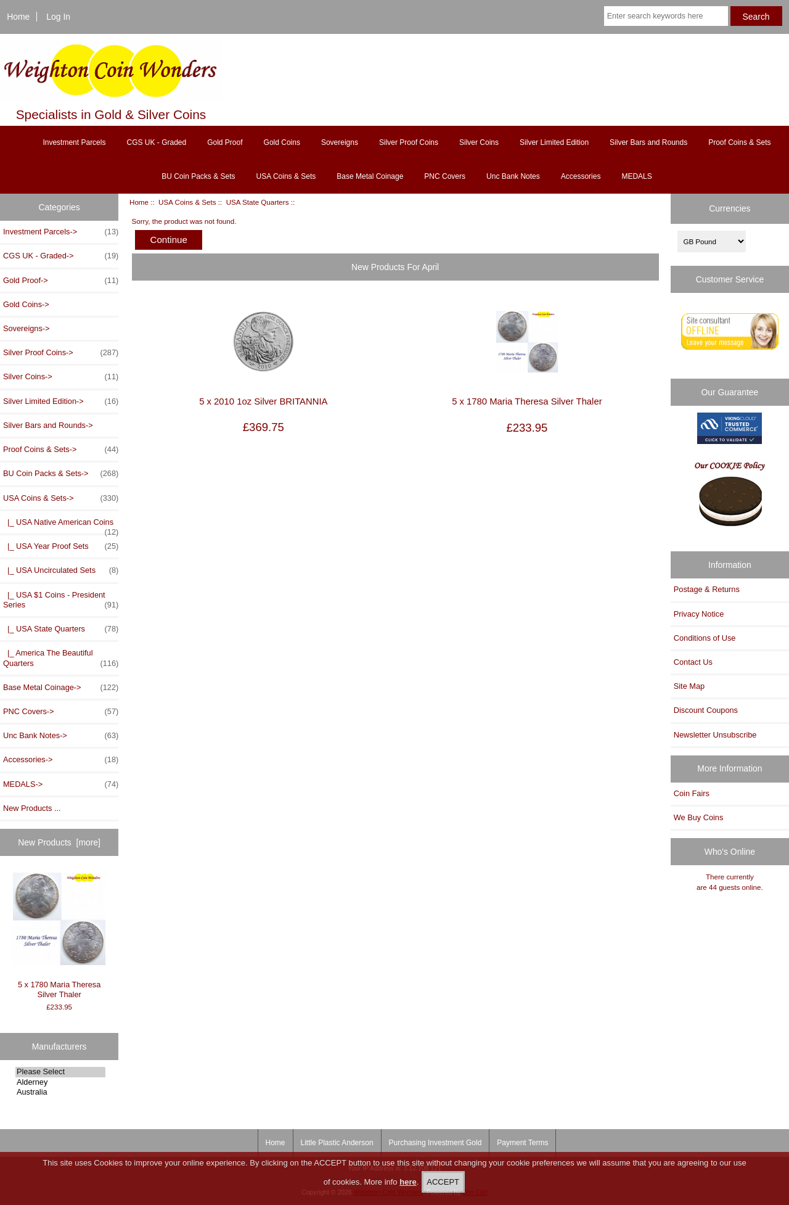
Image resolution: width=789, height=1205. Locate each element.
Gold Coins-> (26, 304)
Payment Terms (522, 1142)
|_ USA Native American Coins (60, 525)
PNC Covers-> (60, 712)
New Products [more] (59, 842)
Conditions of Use (705, 638)
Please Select (60, 1072)
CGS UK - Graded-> (60, 256)
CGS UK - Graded (156, 142)
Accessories (581, 176)
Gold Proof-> (60, 281)
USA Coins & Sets (187, 202)
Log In (58, 17)
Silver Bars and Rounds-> (48, 425)
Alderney (60, 1082)
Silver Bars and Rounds (648, 142)
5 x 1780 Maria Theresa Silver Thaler (59, 936)
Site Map (689, 686)
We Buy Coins (699, 817)
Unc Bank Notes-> (60, 736)
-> (60, 498)
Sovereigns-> (26, 328)
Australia (60, 1092)
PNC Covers (444, 176)
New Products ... (32, 808)
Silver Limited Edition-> (60, 401)
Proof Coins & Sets (739, 142)
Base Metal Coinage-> (60, 688)
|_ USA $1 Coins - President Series (60, 600)
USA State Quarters (257, 202)
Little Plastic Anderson (337, 1142)
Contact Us (693, 662)
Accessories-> (60, 760)
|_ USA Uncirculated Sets (60, 570)
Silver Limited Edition (554, 142)
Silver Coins (479, 142)
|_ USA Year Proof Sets (60, 546)
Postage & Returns (707, 589)
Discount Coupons (706, 710)
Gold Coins (282, 142)
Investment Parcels (74, 142)
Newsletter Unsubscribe (715, 734)
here (407, 1181)
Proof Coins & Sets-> (60, 449)
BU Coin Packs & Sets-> (60, 474)
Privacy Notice (699, 614)
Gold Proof (224, 142)
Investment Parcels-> (60, 232)
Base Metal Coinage (370, 176)
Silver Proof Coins (408, 142)
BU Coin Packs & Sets (198, 176)
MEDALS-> (60, 784)
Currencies (729, 208)
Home (18, 17)
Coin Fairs (691, 793)
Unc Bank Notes (513, 176)
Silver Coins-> (60, 377)
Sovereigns (339, 142)
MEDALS (636, 176)
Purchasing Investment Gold (435, 1142)
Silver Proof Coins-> (60, 353)
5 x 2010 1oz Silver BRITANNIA (263, 401)
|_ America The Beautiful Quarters (60, 658)
